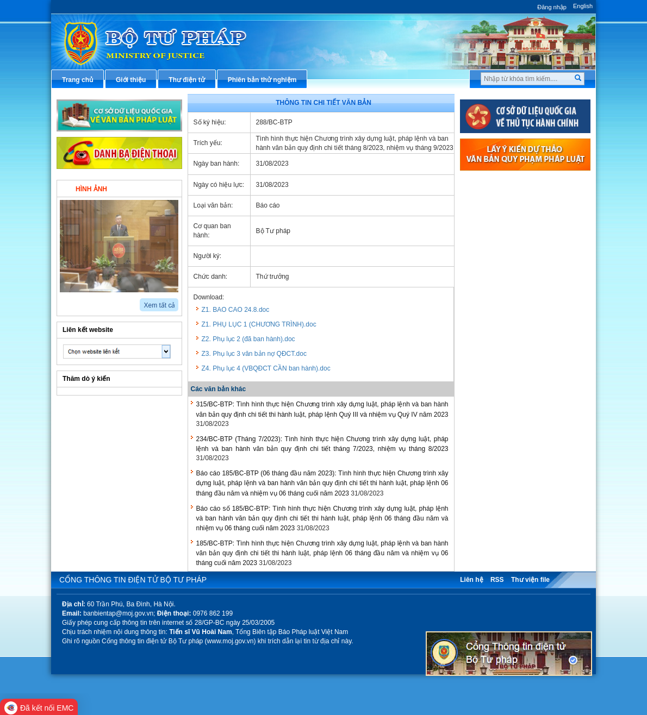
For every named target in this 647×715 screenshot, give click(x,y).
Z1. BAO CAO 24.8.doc (236, 309)
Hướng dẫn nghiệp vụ (506, 239)
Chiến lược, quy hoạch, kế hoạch (524, 311)
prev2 (63, 301)
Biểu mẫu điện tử (499, 329)
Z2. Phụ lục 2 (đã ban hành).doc (248, 339)
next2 (76, 301)
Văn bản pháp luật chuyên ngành (524, 202)
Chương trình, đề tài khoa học (519, 365)
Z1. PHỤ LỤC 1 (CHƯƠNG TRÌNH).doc (259, 324)
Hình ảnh (91, 189)
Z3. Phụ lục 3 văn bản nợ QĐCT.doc (254, 354)
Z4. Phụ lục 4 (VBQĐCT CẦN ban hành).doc (266, 368)
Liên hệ (471, 580)
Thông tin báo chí (500, 275)
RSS (497, 580)
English (583, 6)
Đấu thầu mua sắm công (511, 347)
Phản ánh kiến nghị (503, 401)
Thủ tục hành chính (503, 185)
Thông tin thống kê (502, 383)
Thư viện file (530, 580)
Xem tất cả (159, 305)
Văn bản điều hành (502, 221)
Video (152, 188)
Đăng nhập (552, 7)
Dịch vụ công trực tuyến (510, 293)
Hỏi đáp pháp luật (500, 257)
